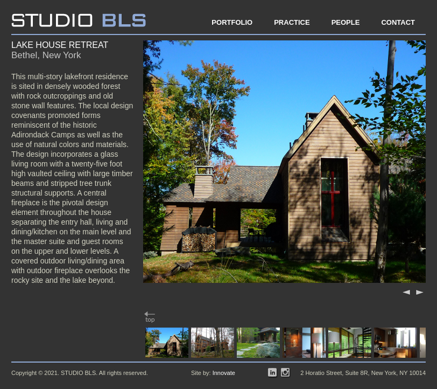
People (346, 22)
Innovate (224, 373)
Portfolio (232, 22)
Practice (291, 22)
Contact (398, 22)
